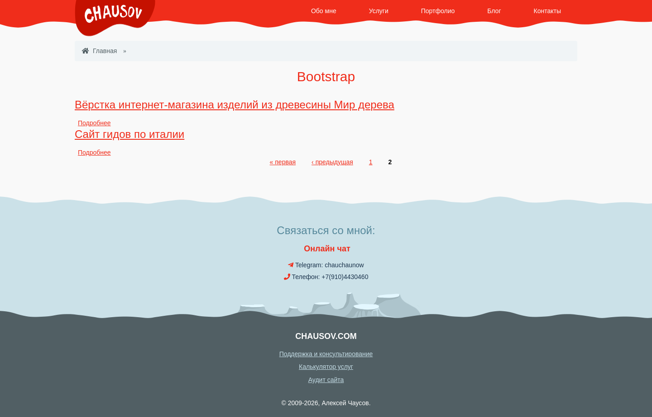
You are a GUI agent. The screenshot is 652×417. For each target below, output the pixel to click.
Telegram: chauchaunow (326, 265)
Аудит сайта (326, 379)
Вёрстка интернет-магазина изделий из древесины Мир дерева (234, 104)
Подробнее (94, 123)
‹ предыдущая (332, 162)
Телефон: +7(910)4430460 (326, 276)
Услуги (378, 11)
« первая (283, 162)
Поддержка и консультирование (326, 354)
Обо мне (323, 11)
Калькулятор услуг (326, 366)
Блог (494, 11)
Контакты (547, 11)
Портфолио (438, 11)
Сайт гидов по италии (129, 134)
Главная (99, 50)
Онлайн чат (326, 248)
